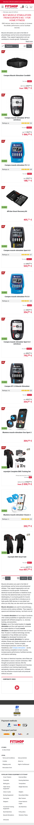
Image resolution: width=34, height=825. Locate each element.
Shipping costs (7, 764)
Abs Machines (23, 807)
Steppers (5, 801)
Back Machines (7, 812)
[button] (30, 578)
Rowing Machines (24, 780)
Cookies (5, 761)
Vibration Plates (23, 815)
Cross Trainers (7, 777)
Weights (21, 792)
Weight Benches (23, 787)
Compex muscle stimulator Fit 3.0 (17, 297)
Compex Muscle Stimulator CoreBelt (17, 75)
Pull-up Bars (22, 812)
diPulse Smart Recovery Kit (17, 211)
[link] (9, 725)
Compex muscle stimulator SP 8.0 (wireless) (17, 119)
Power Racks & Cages (23, 802)
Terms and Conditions (9, 758)
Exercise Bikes (23, 777)
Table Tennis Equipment (6, 788)
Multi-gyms (6, 783)
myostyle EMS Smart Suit (17, 557)
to (6, 750)
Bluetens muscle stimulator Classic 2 (17, 515)
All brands (6, 820)
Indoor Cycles (7, 792)
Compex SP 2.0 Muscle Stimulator (17, 386)
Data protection (22, 758)
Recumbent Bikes (23, 795)
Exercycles (6, 798)
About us (20, 761)
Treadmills (6, 780)
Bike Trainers (22, 798)
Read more (29, 41)
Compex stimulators (19, 648)
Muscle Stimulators (8, 815)
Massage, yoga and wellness (10, 12)
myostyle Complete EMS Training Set (17, 471)
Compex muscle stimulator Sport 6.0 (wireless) (17, 343)
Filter (29, 46)
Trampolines (22, 783)
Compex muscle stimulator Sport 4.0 (17, 250)
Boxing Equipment (8, 795)
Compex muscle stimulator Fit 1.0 (17, 165)
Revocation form (7, 767)
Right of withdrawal (23, 764)
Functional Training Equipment (8, 808)
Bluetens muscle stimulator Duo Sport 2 (17, 432)
